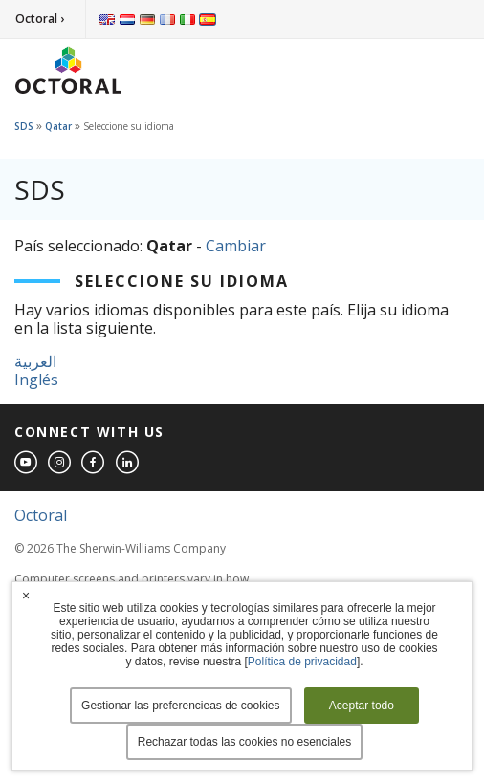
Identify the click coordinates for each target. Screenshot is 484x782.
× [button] (26, 595)
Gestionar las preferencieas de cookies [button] (180, 705)
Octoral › (39, 19)
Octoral (40, 515)
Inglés (36, 379)
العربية (35, 361)
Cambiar (236, 245)
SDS (23, 126)
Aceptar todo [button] (361, 705)
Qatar (58, 126)
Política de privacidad (302, 661)
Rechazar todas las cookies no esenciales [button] (244, 742)
